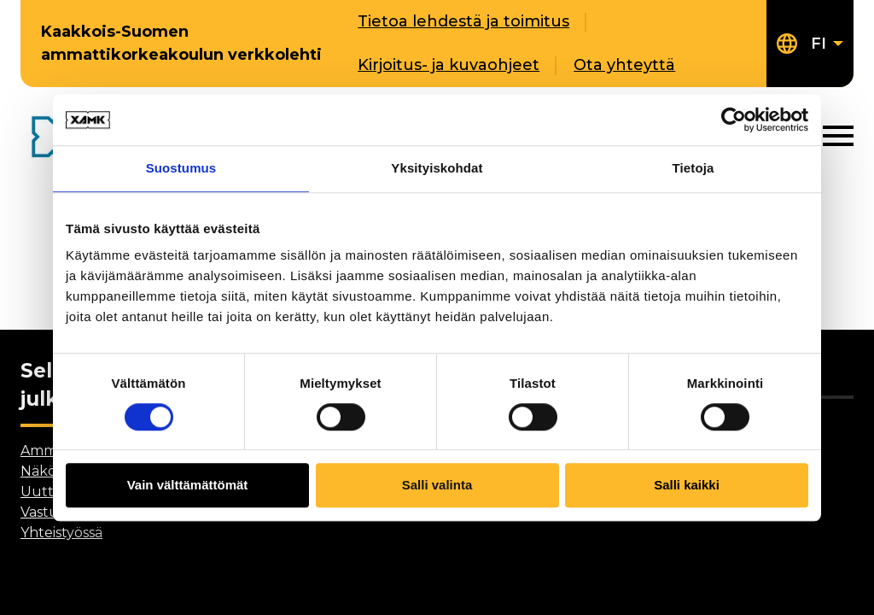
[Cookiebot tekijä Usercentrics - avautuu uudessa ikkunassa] (733, 119)
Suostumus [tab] (181, 168)
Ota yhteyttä (624, 65)
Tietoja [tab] (693, 168)
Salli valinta (437, 485)
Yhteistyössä (61, 532)
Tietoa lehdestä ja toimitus (463, 21)
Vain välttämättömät (187, 485)
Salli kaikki (687, 485)
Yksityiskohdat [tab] (436, 168)
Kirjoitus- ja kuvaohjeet (448, 65)
